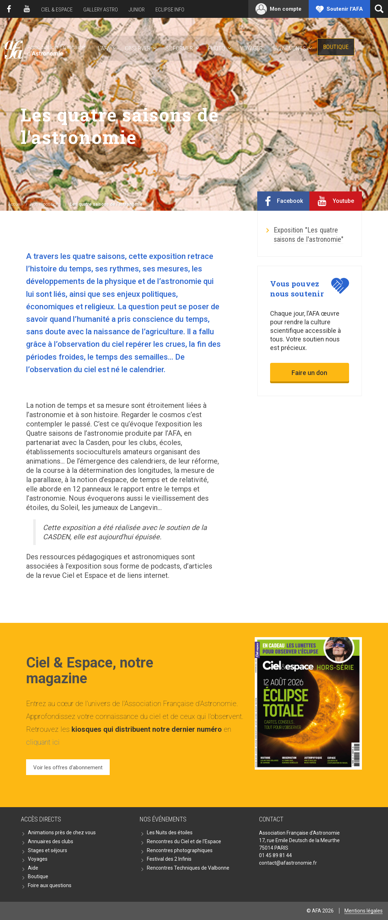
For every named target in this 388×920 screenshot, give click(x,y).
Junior (137, 9)
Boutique (336, 46)
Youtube (27, 9)
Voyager (251, 48)
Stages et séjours (47, 850)
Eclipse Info (169, 9)
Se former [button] (179, 48)
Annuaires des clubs (50, 841)
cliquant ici (43, 742)
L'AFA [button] (104, 48)
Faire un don (309, 372)
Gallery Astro (100, 9)
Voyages (38, 859)
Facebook (9, 9)
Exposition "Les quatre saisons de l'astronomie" (309, 235)
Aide (33, 868)
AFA (44, 48)
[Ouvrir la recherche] (379, 9)
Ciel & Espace (57, 9)
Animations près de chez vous (62, 832)
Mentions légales (363, 911)
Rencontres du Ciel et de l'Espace (184, 841)
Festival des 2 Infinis (169, 859)
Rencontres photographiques (180, 850)
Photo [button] (216, 48)
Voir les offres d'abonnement (68, 767)
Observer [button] (137, 48)
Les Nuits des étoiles (170, 832)
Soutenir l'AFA (345, 9)
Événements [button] (289, 48)
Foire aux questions (49, 885)
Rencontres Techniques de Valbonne (188, 868)
